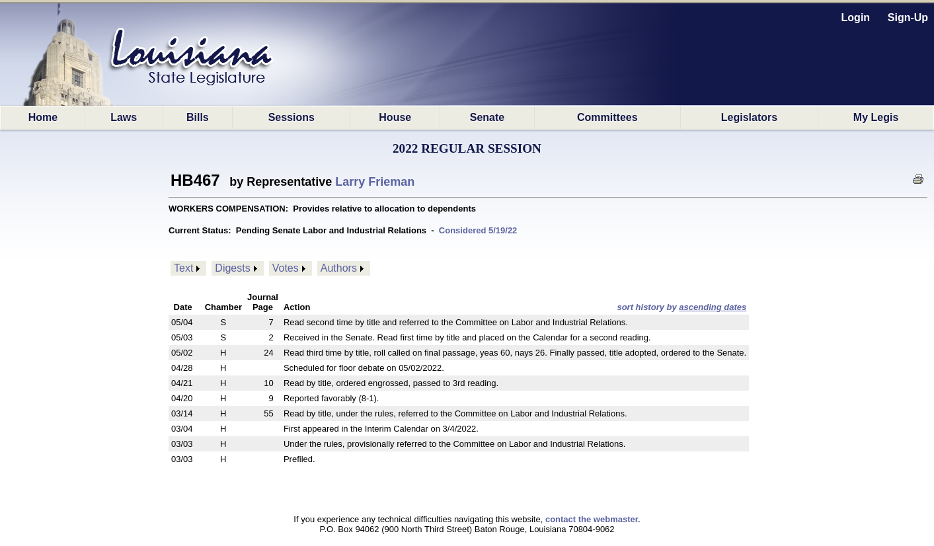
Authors (339, 268)
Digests (232, 268)
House (395, 117)
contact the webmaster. (593, 519)
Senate (487, 117)
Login (856, 17)
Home (43, 117)
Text (183, 268)
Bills (197, 117)
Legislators (749, 117)
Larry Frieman (374, 181)
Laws (123, 117)
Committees (607, 117)
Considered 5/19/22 (478, 230)
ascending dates (712, 307)
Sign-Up (908, 17)
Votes (285, 268)
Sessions (291, 117)
